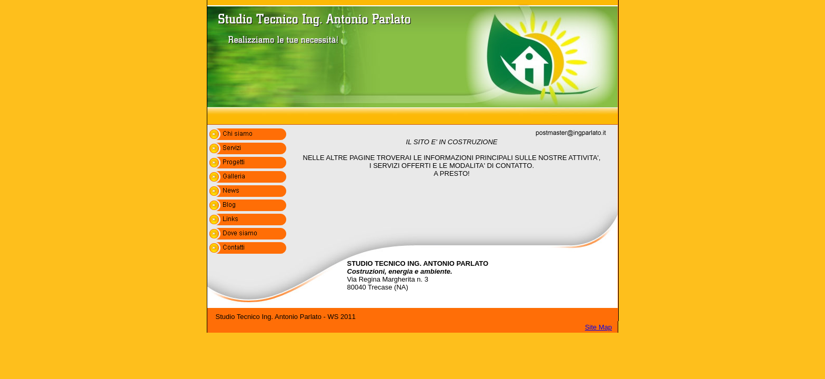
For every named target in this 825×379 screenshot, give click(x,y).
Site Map (598, 327)
